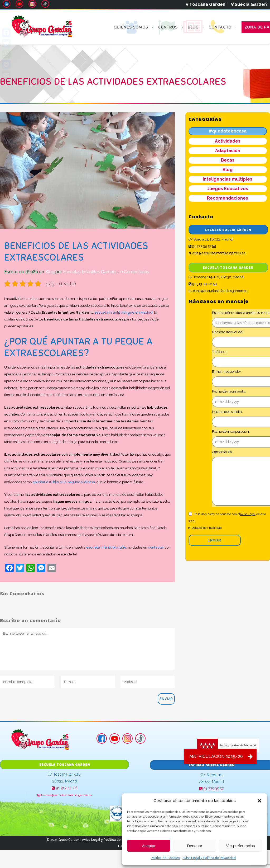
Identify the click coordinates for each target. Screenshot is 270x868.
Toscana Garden (205, 4)
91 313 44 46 (200, 284)
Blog (49, 271)
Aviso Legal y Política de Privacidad (209, 858)
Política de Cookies (165, 858)
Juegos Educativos (227, 188)
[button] (259, 800)
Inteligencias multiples (227, 179)
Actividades (227, 141)
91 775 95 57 (200, 246)
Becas (227, 160)
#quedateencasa (228, 131)
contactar (156, 547)
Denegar (194, 845)
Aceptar (149, 845)
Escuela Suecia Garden (228, 230)
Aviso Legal (247, 514)
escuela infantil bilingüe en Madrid (123, 312)
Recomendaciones (227, 198)
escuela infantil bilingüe (105, 547)
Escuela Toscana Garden (228, 268)
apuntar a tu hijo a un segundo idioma (63, 482)
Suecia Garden (249, 4)
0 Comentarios (134, 271)
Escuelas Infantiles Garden (89, 271)
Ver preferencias (240, 845)
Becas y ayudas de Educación (227, 745)
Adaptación (227, 150)
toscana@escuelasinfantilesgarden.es (64, 795)
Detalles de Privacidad (206, 528)
